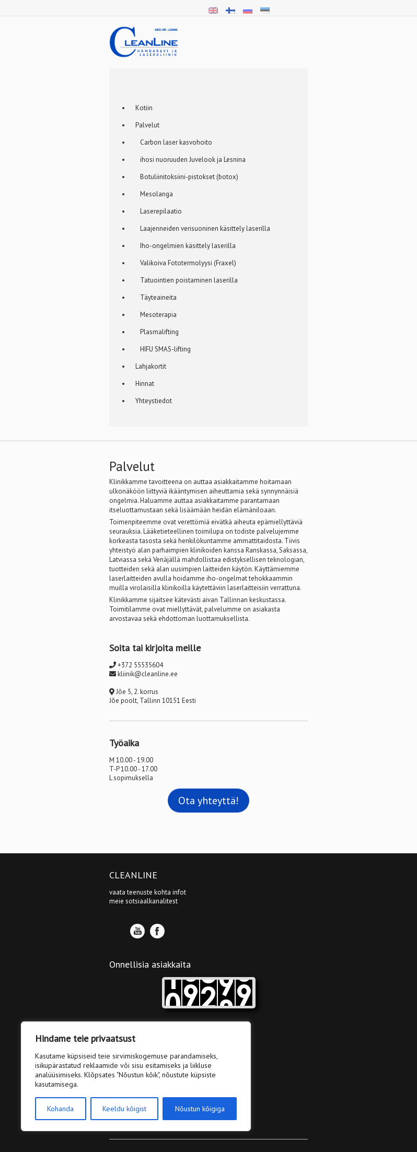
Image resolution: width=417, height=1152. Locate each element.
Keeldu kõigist (124, 1108)
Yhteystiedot (153, 400)
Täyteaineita (156, 297)
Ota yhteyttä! (208, 800)
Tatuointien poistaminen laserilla (186, 280)
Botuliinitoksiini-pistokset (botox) (186, 176)
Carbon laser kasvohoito (173, 142)
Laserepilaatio (158, 211)
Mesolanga (154, 194)
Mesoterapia (156, 314)
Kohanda (60, 1108)
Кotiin (144, 107)
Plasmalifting (157, 331)
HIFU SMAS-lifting (163, 349)
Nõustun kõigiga (200, 1108)
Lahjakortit (150, 366)
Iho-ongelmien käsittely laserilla (185, 245)
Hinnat (144, 383)
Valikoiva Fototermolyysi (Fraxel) (185, 262)
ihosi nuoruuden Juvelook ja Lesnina (190, 159)
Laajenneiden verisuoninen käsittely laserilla (202, 228)
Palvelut (147, 125)
